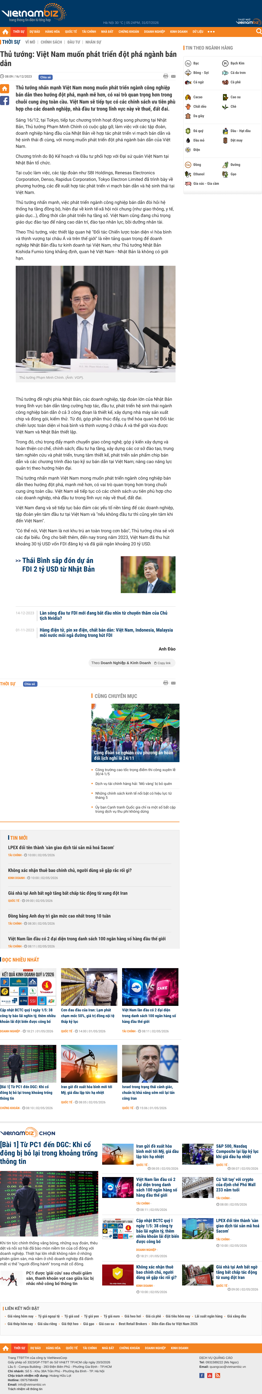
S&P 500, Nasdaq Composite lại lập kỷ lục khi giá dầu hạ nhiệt (237, 1151)
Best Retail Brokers (133, 1324)
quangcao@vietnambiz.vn (228, 1367)
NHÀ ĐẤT (107, 32)
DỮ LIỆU (198, 32)
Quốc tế (13, 901)
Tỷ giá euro (111, 1316)
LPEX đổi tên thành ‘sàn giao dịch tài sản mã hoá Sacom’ (61, 847)
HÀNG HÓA (52, 32)
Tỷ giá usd (71, 1316)
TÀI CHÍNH (89, 32)
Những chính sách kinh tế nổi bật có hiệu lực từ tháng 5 (133, 795)
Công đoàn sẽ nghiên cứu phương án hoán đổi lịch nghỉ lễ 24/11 (133, 755)
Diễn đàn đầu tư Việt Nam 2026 (175, 1324)
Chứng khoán (10, 1108)
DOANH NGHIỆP (154, 32)
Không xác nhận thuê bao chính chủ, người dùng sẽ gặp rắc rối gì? (70, 870)
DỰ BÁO (35, 32)
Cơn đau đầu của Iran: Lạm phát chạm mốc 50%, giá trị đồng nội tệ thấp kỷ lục (87, 1016)
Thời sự (11, 42)
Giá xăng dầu (236, 1316)
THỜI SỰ (18, 32)
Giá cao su (106, 1324)
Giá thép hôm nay (20, 1324)
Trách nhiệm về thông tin (25, 1389)
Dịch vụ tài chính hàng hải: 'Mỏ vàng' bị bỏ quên (133, 784)
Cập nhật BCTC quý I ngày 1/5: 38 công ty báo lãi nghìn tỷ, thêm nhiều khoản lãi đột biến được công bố (28, 1016)
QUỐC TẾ (71, 32)
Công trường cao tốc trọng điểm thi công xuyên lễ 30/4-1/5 (135, 772)
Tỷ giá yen (91, 1316)
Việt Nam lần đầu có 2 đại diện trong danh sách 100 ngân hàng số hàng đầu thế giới (87, 939)
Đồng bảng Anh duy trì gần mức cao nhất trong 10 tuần (59, 916)
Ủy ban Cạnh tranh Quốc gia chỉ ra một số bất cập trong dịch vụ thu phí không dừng (135, 809)
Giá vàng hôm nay (21, 1316)
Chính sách (51, 42)
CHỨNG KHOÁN (129, 32)
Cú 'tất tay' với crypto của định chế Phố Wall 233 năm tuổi (235, 1185)
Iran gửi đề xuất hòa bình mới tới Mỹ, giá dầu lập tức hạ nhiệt (86, 1089)
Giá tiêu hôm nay (178, 1316)
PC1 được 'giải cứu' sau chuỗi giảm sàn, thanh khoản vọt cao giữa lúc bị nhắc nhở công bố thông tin (60, 1278)
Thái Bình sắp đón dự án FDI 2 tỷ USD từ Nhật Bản (58, 564)
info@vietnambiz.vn (32, 1384)
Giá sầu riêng (47, 1324)
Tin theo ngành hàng (209, 48)
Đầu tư (73, 42)
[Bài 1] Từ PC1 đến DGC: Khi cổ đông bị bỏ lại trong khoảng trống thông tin (26, 1092)
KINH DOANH (179, 32)
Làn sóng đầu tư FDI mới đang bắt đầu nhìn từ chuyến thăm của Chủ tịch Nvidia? (103, 616)
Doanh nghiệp (10, 1031)
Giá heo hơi (132, 1316)
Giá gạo (88, 1324)
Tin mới (19, 838)
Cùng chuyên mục (116, 696)
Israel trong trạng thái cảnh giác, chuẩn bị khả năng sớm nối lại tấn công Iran (148, 1092)
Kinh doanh (16, 878)
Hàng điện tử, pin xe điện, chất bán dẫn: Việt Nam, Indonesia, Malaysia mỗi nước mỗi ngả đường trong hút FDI (106, 633)
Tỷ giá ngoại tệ (49, 1316)
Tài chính (14, 855)
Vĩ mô (30, 42)
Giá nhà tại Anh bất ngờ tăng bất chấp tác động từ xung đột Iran (68, 893)
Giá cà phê (153, 1316)
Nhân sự (93, 42)
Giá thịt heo (70, 1324)
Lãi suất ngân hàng (208, 1316)
